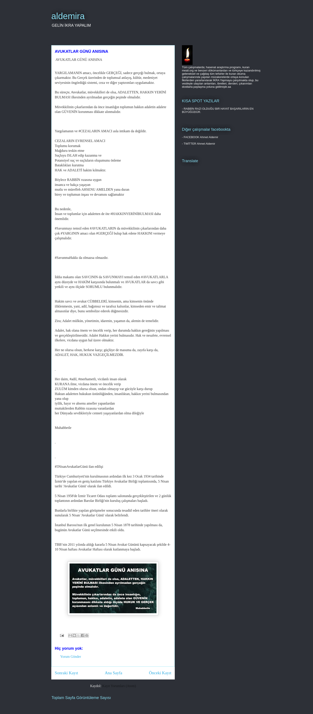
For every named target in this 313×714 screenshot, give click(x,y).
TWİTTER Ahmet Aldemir (199, 143)
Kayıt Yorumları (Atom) (119, 686)
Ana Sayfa (113, 673)
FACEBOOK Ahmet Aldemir (201, 137)
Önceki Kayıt (160, 673)
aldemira (68, 16)
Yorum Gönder (70, 656)
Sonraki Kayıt (66, 673)
